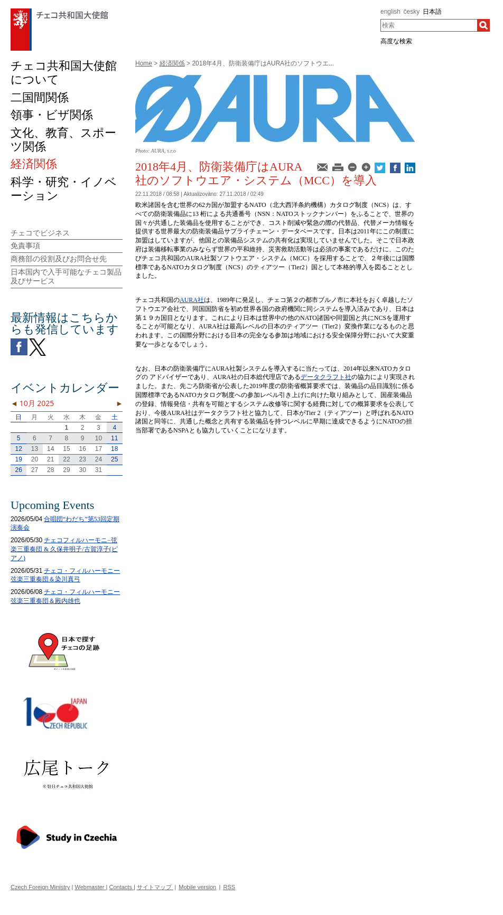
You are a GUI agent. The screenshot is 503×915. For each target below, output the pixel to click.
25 (114, 459)
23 (82, 459)
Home (143, 63)
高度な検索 (396, 41)
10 (98, 438)
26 (18, 470)
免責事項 (25, 245)
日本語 (432, 11)
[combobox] (428, 25)
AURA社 (192, 300)
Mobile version (197, 887)
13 (34, 448)
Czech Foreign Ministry (40, 887)
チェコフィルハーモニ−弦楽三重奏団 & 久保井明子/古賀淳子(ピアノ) (64, 549)
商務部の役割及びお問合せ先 (59, 258)
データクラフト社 (326, 377)
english (390, 11)
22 (66, 459)
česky (412, 11)
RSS (229, 887)
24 (98, 459)
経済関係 (172, 63)
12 (18, 448)
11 (114, 438)
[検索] (483, 25)
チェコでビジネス (40, 233)
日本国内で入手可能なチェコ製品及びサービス (66, 276)
